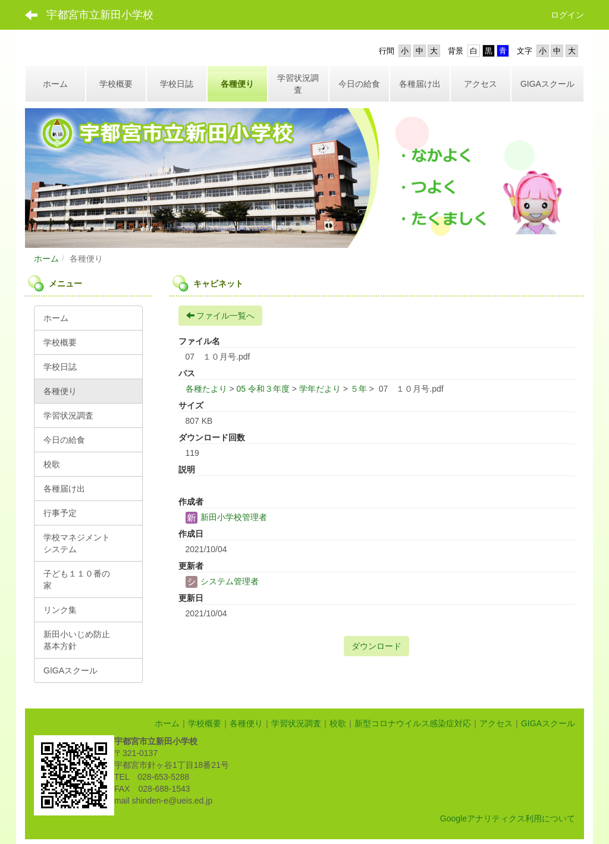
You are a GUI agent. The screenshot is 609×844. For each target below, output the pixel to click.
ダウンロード (376, 646)
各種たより (206, 388)
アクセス (496, 723)
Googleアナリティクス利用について (507, 818)
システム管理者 (222, 581)
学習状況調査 (296, 723)
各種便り (246, 723)
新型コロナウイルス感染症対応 (412, 723)
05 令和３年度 (262, 388)
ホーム (46, 258)
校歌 (337, 723)
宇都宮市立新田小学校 (99, 15)
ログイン (567, 15)
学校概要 (204, 723)
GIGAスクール (548, 723)
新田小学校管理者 (227, 517)
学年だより (320, 388)
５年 (358, 388)
